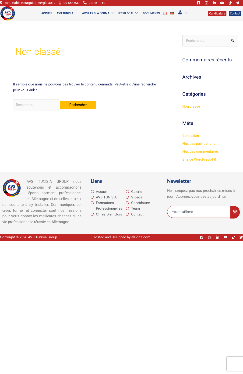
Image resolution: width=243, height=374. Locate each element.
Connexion (190, 141)
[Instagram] (204, 5)
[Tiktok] (228, 5)
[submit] (235, 218)
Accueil (47, 19)
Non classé (191, 112)
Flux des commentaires (200, 157)
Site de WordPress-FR (199, 165)
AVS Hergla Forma (97, 19)
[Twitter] (236, 5)
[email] (199, 217)
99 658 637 (72, 3)
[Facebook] (196, 5)
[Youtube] (220, 5)
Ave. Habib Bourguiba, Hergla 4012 (29, 3)
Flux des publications (198, 149)
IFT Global (127, 19)
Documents (150, 19)
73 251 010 (11, 9)
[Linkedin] (212, 5)
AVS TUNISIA (66, 19)
